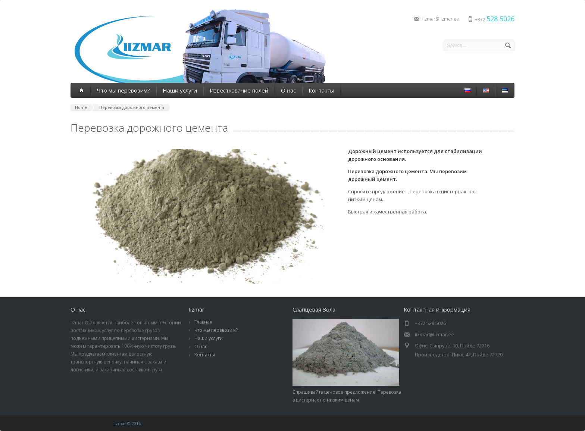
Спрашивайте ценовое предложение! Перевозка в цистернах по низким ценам (346, 392)
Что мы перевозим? (123, 90)
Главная (203, 322)
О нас (288, 90)
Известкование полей (239, 90)
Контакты (321, 90)
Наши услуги (180, 90)
